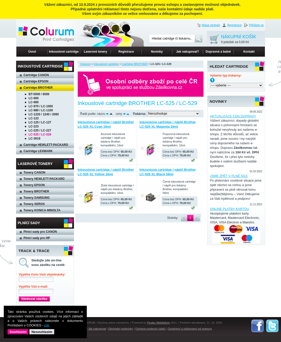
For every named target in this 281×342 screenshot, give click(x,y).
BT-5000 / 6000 (39, 94)
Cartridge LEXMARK (38, 151)
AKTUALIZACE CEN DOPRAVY (233, 116)
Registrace (234, 25)
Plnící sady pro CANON (40, 231)
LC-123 (34, 118)
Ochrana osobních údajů (150, 328)
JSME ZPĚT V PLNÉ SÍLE (229, 176)
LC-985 (34, 102)
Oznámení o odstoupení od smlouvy (190, 328)
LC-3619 (35, 138)
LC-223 (34, 126)
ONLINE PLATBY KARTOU (229, 209)
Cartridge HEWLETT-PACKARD (46, 145)
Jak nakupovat (97, 328)
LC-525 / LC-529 (40, 134)
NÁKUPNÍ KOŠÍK (238, 39)
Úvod (32, 51)
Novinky (157, 51)
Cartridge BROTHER (38, 87)
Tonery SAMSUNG (37, 197)
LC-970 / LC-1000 (41, 106)
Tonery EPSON (34, 185)
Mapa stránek (211, 25)
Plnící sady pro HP (37, 238)
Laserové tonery (95, 51)
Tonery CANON (34, 172)
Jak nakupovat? (187, 51)
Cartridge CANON (36, 75)
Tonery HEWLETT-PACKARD (44, 179)
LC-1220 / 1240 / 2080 (44, 114)
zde (46, 325)
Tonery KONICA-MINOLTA (42, 210)
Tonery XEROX (34, 204)
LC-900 (34, 98)
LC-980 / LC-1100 (41, 110)
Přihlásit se (256, 25)
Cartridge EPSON (36, 81)
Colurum (85, 63)
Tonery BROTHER (36, 191)
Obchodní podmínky (120, 328)
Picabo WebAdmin (158, 322)
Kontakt (249, 51)
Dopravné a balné (218, 51)
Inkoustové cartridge (63, 51)
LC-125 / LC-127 (40, 122)
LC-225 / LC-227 (40, 130)
